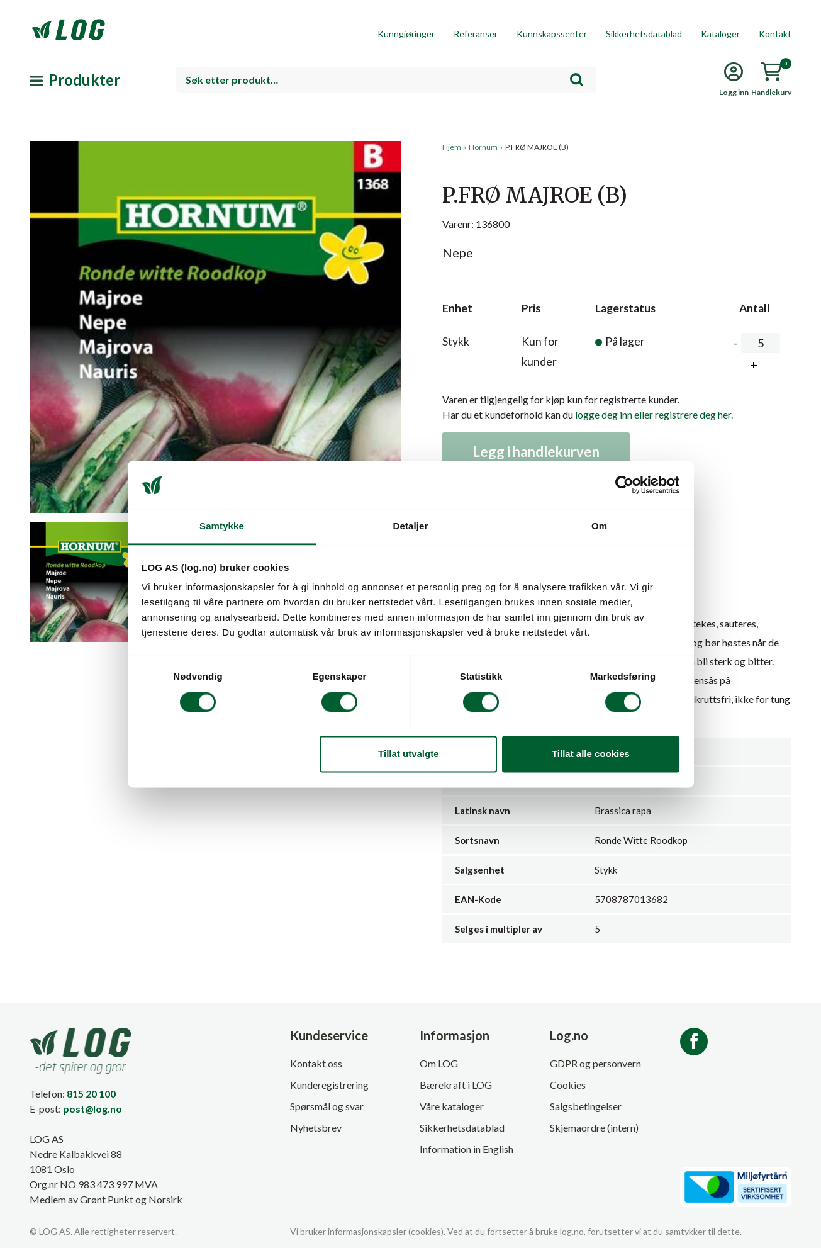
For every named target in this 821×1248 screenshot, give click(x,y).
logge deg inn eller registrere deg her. (654, 414)
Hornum (483, 147)
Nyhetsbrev (316, 1127)
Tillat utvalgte (408, 754)
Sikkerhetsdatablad (644, 33)
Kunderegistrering (329, 1085)
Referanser (476, 33)
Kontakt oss (316, 1063)
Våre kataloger (452, 1106)
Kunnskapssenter (552, 33)
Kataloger (720, 33)
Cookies (568, 1085)
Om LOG (439, 1063)
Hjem (451, 147)
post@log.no (92, 1109)
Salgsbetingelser (586, 1106)
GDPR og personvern (595, 1063)
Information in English (466, 1149)
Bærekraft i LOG (456, 1085)
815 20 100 (91, 1093)
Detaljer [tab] (410, 526)
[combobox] (386, 80)
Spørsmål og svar (327, 1106)
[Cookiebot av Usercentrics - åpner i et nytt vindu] (624, 484)
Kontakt (775, 33)
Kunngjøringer (406, 33)
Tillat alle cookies (591, 754)
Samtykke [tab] (221, 526)
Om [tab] (599, 526)
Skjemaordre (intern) (594, 1127)
